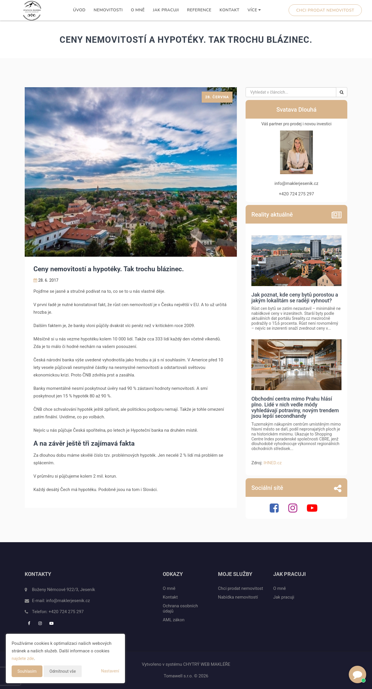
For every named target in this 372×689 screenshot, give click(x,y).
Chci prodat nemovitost (325, 10)
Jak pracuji (166, 10)
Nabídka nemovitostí (238, 597)
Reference (199, 10)
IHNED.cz (273, 462)
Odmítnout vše (62, 671)
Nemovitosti (108, 10)
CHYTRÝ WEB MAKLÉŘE (206, 664)
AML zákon (174, 619)
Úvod (79, 10)
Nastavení (110, 671)
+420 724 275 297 (66, 611)
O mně (138, 10)
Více (254, 10)
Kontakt (229, 10)
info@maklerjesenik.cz (68, 600)
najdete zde (23, 658)
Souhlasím (27, 671)
